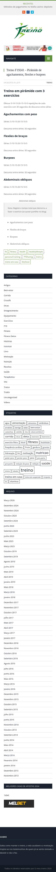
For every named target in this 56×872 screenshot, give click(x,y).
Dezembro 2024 (11, 505)
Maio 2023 (8, 541)
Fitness (7, 331)
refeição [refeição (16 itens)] (35, 464)
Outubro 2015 (10, 704)
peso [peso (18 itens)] (32, 458)
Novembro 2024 (11, 510)
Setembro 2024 (11, 520)
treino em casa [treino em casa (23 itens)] (13, 476)
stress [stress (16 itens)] (7, 471)
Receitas (7, 366)
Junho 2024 (9, 526)
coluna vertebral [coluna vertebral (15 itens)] (37, 432)
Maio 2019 (8, 571)
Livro (6, 351)
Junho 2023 (9, 536)
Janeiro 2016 (9, 689)
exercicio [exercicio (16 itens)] (35, 437)
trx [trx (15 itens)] (6, 482)
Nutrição (8, 361)
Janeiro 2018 (9, 597)
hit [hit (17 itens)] (18, 453)
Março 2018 (9, 592)
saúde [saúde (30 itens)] (46, 463)
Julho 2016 (8, 668)
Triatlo (7, 392)
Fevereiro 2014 (10, 760)
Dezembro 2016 (11, 643)
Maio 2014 (8, 745)
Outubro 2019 (10, 551)
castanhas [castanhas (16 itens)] (9, 432)
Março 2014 (9, 755)
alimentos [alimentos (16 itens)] (32, 423)
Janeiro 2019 (9, 582)
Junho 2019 (9, 566)
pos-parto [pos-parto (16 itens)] (41, 458)
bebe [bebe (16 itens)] (26, 427)
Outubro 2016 (10, 653)
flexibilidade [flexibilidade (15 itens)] (45, 443)
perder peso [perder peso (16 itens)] (22, 458)
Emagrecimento (11, 310)
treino (39, 256)
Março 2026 (9, 500)
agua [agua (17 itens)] (7, 423)
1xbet (6, 795)
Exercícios (8, 320)
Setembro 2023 (11, 531)
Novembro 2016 (11, 648)
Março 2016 (9, 684)
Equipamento (10, 315)
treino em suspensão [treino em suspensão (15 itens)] (33, 477)
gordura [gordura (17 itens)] (36, 447)
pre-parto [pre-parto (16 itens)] (9, 464)
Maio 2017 (8, 622)
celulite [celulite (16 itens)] (19, 432)
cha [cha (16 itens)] (26, 432)
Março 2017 (9, 633)
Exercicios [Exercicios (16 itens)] (46, 437)
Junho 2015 (9, 719)
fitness (13, 251)
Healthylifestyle (36, 251)
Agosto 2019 (9, 561)
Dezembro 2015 (11, 694)
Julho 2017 (8, 617)
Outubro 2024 (10, 515)
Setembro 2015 (11, 709)
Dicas (6, 305)
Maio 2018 (8, 587)
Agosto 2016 (9, 663)
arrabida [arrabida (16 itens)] (8, 427)
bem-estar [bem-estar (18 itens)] (35, 427)
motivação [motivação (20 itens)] (28, 453)
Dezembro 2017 (11, 602)
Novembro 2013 (11, 775)
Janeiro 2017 (9, 638)
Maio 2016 (8, 679)
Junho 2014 (9, 740)
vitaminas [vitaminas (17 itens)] (14, 481)
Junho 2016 (9, 673)
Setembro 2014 (11, 735)
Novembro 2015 (11, 699)
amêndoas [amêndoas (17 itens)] (43, 423)
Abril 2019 (8, 577)
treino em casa (11, 262)
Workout (25, 262)
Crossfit (7, 300)
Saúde (7, 371)
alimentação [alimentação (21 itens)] (18, 422)
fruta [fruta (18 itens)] (27, 447)
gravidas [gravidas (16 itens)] (46, 447)
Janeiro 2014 (9, 765)
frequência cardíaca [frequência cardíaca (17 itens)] (13, 447)
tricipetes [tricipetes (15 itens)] (46, 477)
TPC (5, 382)
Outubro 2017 (10, 612)
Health (23, 251)
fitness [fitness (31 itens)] (33, 442)
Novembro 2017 (11, 607)
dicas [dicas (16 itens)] (18, 437)
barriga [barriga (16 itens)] (18, 427)
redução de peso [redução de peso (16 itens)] (22, 464)
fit (6, 251)
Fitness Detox (10, 336)
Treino (49, 82)
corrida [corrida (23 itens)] (9, 436)
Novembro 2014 (11, 724)
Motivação (8, 356)
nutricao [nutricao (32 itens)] (42, 453)
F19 (5, 326)
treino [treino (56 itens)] (27, 470)
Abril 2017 (8, 628)
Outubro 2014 (10, 730)
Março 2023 (9, 546)
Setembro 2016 (11, 658)
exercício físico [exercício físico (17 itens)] (11, 442)
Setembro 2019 (11, 556)
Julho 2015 (8, 714)
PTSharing (28, 256)
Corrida (7, 295)
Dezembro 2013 (11, 770)
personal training (12, 256)
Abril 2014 (8, 750)
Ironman (8, 346)
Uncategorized (10, 397)
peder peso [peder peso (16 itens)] (9, 458)
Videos (7, 402)
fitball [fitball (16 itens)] (23, 442)
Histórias (8, 341)
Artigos (7, 285)
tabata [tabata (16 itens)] (15, 471)
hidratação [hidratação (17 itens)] (9, 453)
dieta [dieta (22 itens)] (26, 436)
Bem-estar (8, 290)
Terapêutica (9, 377)
